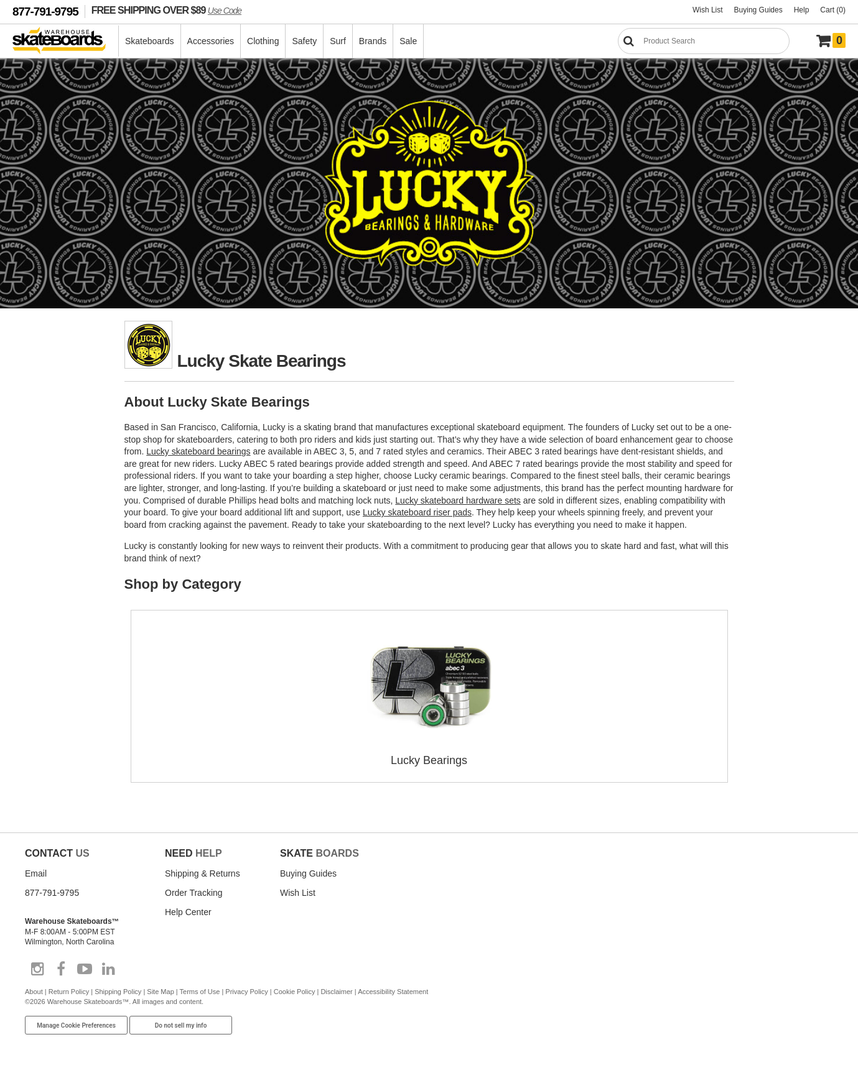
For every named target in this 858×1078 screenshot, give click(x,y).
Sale (408, 41)
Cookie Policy (294, 991)
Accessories (210, 41)
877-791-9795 (45, 11)
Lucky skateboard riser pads (417, 512)
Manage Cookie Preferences (76, 1025)
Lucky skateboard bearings (198, 451)
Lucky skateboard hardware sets (458, 500)
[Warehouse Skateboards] (65, 41)
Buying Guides (758, 10)
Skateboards (149, 41)
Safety (304, 41)
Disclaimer (336, 991)
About (34, 991)
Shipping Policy (118, 991)
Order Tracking (194, 893)
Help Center (188, 912)
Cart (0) (833, 10)
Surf (338, 41)
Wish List (707, 10)
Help (801, 10)
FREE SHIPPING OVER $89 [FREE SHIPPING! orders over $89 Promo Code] (166, 10)
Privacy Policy (246, 991)
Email (36, 873)
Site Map (160, 991)
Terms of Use (200, 991)
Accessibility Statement (393, 991)
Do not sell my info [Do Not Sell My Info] (181, 1025)
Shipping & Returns (202, 873)
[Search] (704, 41)
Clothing (263, 41)
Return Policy (69, 991)
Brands (372, 41)
